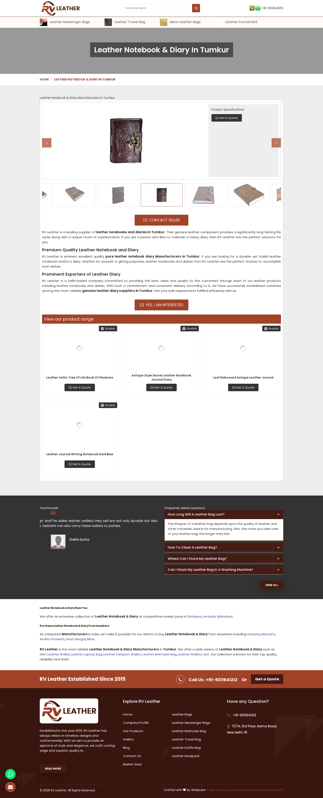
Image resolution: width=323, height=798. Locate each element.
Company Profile (136, 722)
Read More (53, 769)
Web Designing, (219, 790)
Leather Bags (182, 714)
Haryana (253, 634)
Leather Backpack (185, 756)
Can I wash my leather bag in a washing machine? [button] (210, 569)
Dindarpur (194, 616)
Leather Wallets (190, 654)
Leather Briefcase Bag (159, 654)
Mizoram (268, 634)
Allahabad (224, 616)
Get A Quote (80, 387)
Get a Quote (267, 679)
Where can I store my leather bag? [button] (197, 558)
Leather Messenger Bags (65, 22)
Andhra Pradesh (52, 639)
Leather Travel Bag (124, 22)
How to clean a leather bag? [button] (192, 547)
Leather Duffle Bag (186, 747)
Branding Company (270, 790)
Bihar (90, 639)
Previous (46, 143)
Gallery (128, 739)
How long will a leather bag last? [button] (196, 514)
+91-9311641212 (266, 8)
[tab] (224, 514)
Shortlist (108, 328)
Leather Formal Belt (236, 22)
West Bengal (76, 639)
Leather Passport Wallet (122, 654)
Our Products (133, 731)
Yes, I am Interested (161, 304)
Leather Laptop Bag (86, 654)
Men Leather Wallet (55, 654)
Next (276, 143)
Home (44, 79)
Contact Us (132, 756)
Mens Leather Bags (180, 22)
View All (271, 585)
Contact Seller (161, 220)
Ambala (209, 616)
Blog (126, 747)
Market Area (132, 764)
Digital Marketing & (243, 790)
